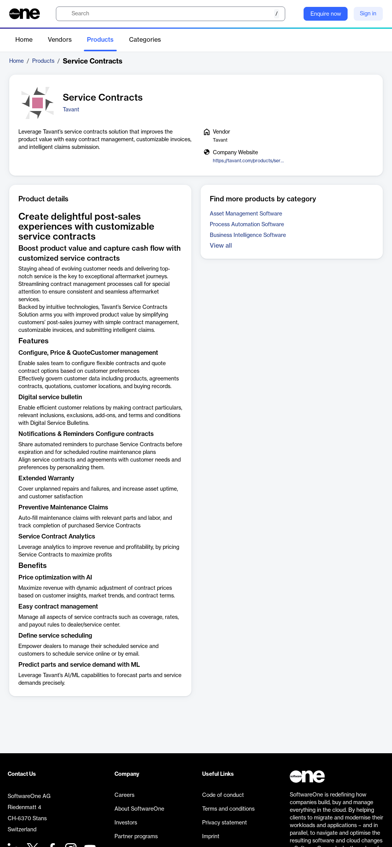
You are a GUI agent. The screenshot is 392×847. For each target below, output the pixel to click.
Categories (145, 40)
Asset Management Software (246, 214)
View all (221, 246)
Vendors (60, 40)
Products (100, 40)
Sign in (368, 13)
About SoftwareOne (139, 809)
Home (24, 40)
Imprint (210, 836)
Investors (125, 823)
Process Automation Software (247, 224)
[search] (170, 14)
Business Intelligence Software (248, 235)
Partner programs (136, 836)
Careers (124, 795)
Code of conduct (223, 795)
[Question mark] (293, 13)
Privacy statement (224, 823)
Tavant (71, 110)
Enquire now (325, 14)
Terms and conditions (228, 809)
